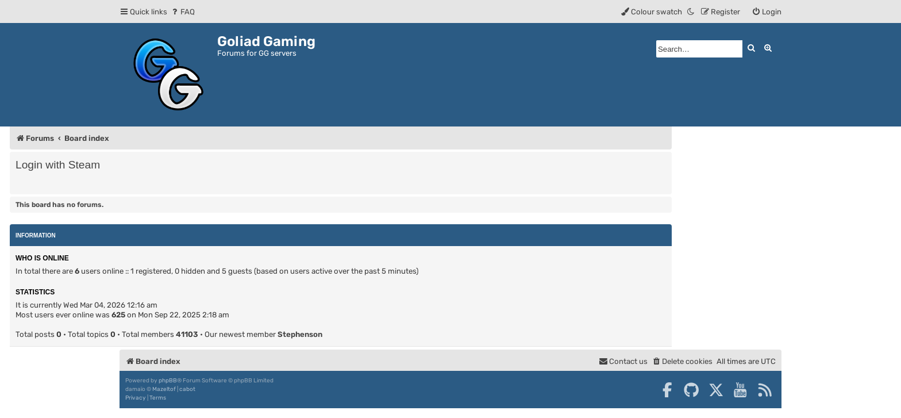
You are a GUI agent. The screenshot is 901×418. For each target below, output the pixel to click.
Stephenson (300, 334)
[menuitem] (182, 11)
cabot (187, 389)
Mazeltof (164, 389)
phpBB (168, 380)
